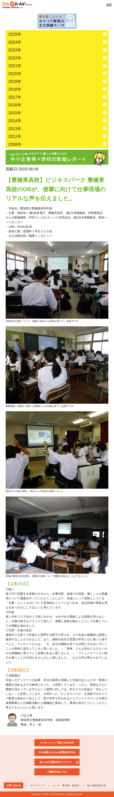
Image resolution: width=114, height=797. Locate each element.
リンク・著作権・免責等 (65, 785)
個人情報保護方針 (96, 785)
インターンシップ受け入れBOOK (57, 742)
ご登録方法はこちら (57, 771)
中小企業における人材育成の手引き (57, 752)
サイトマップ (37, 785)
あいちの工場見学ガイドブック (56, 762)
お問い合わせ (13, 785)
